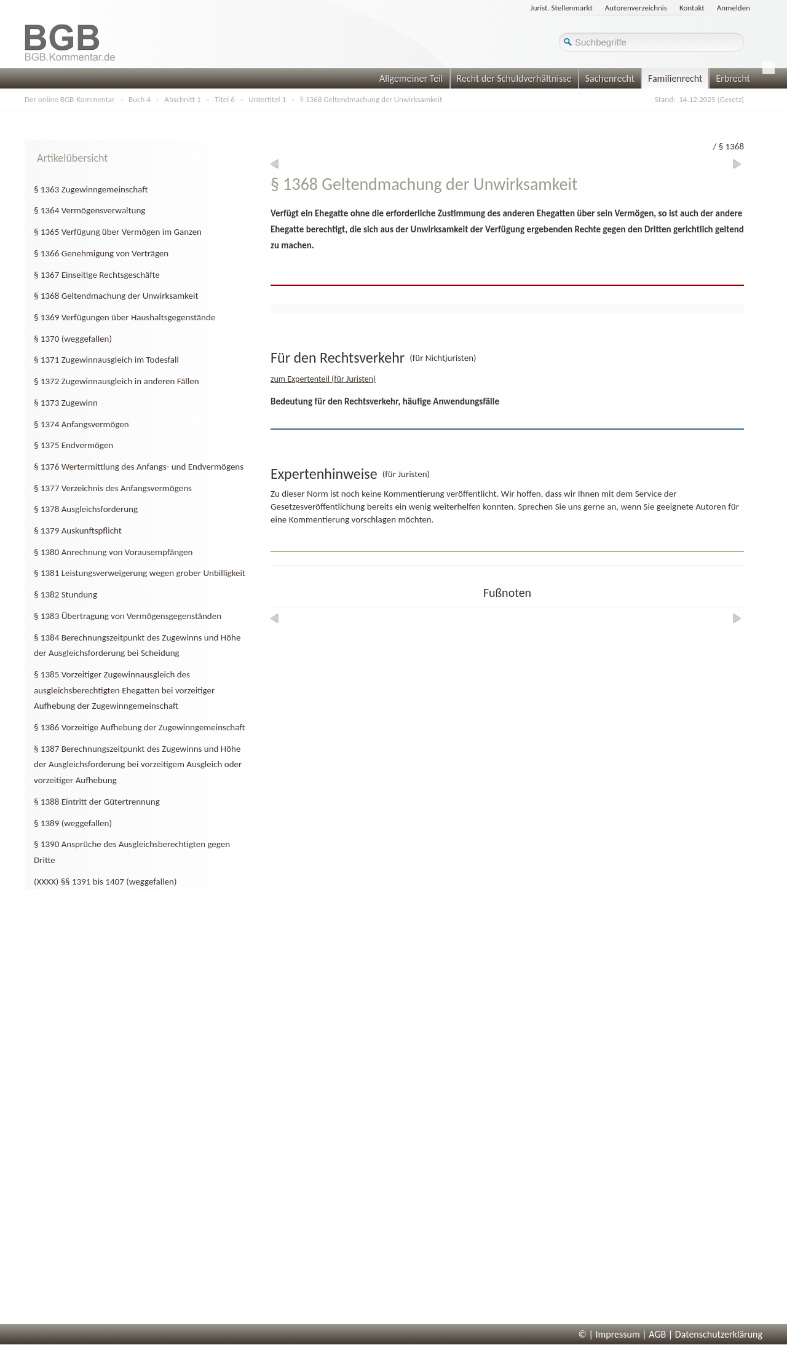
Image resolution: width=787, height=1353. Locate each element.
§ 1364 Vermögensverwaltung (89, 210)
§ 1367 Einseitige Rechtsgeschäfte (97, 274)
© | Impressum (609, 1334)
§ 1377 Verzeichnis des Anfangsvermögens (113, 488)
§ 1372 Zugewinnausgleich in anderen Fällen (116, 381)
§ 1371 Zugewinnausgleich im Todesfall (106, 359)
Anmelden (733, 7)
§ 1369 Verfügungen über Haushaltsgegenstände (124, 317)
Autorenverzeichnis (636, 7)
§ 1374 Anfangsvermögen (81, 424)
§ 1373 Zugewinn (66, 402)
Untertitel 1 (267, 99)
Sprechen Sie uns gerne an (567, 506)
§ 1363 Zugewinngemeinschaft (91, 189)
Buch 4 (140, 99)
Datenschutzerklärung (718, 1334)
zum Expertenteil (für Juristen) (323, 379)
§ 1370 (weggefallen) (73, 338)
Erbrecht (733, 78)
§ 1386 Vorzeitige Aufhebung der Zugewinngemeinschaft (139, 727)
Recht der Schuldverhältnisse (514, 78)
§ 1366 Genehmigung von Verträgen (101, 253)
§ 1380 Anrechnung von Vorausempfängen (113, 552)
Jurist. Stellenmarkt (562, 7)
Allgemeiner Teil (411, 78)
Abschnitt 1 (182, 99)
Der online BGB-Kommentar (69, 99)
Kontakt (692, 7)
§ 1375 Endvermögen (73, 445)
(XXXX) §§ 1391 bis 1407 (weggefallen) (105, 881)
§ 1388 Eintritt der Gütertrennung (97, 801)
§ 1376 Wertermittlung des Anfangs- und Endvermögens (138, 466)
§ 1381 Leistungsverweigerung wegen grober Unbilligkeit (139, 572)
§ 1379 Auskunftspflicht (78, 530)
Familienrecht (675, 78)
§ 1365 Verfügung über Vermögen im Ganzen (118, 231)
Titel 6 (225, 99)
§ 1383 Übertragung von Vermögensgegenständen (127, 615)
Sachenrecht (610, 78)
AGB (657, 1334)
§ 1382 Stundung (65, 594)
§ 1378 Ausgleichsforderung (86, 509)
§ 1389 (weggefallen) (73, 823)
